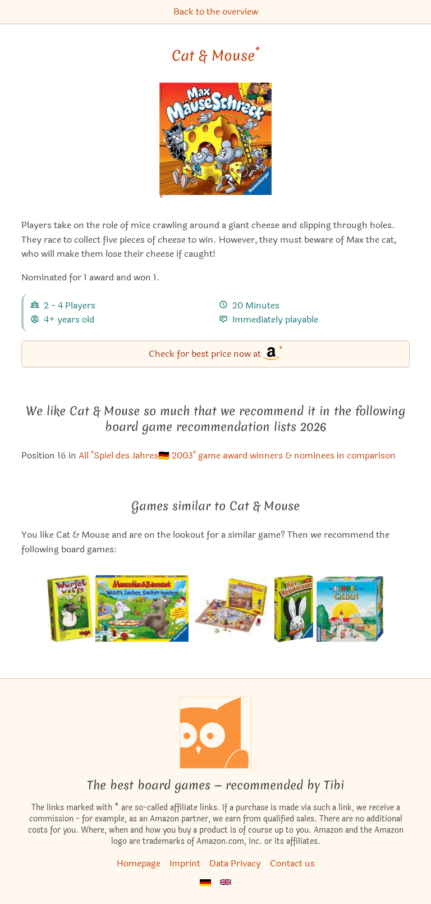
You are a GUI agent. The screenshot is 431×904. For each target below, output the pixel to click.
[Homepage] (215, 733)
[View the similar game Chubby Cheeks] (231, 608)
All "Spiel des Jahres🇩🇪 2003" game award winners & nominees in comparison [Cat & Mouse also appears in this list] (237, 455)
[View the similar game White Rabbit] (294, 608)
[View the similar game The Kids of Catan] (349, 608)
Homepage (139, 863)
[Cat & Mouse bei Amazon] (215, 146)
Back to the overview (215, 11)
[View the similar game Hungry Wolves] (70, 608)
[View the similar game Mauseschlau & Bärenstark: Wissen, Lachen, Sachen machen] (142, 608)
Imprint (184, 863)
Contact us (292, 863)
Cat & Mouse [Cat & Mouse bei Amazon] (216, 55)
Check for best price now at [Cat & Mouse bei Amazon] (216, 353)
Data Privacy (235, 863)
